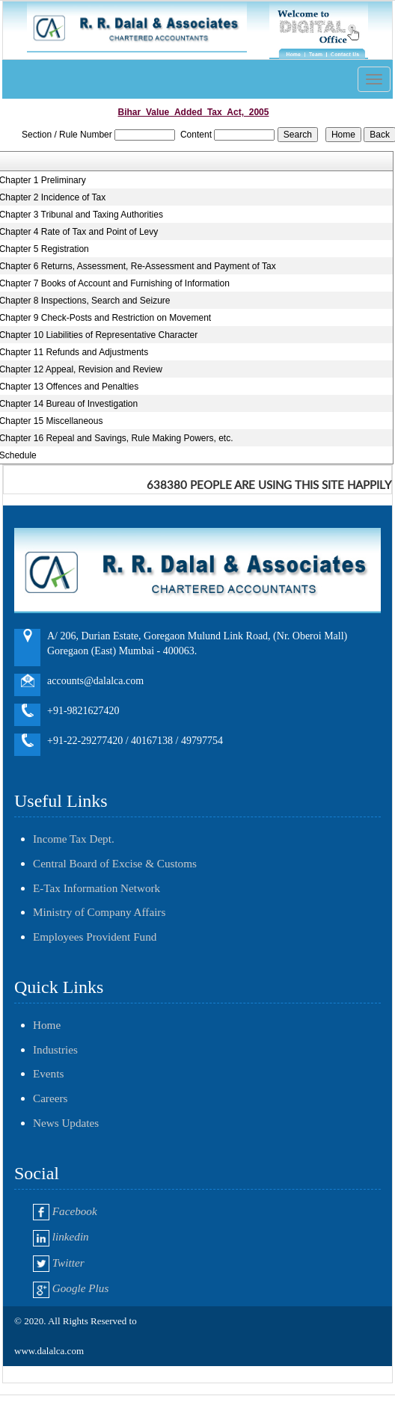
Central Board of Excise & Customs (115, 863)
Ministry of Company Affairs (99, 912)
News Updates (66, 1122)
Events (48, 1073)
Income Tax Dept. (73, 838)
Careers (50, 1098)
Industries (55, 1049)
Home (47, 1024)
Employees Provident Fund (94, 936)
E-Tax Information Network (96, 888)
